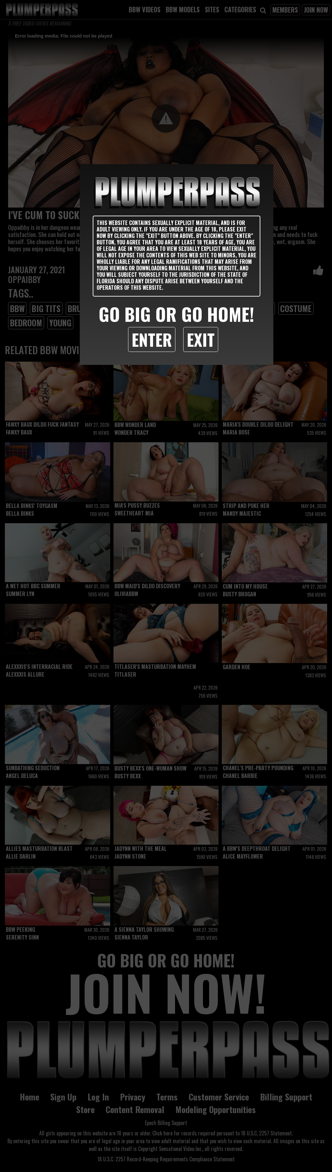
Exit (201, 339)
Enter (152, 339)
